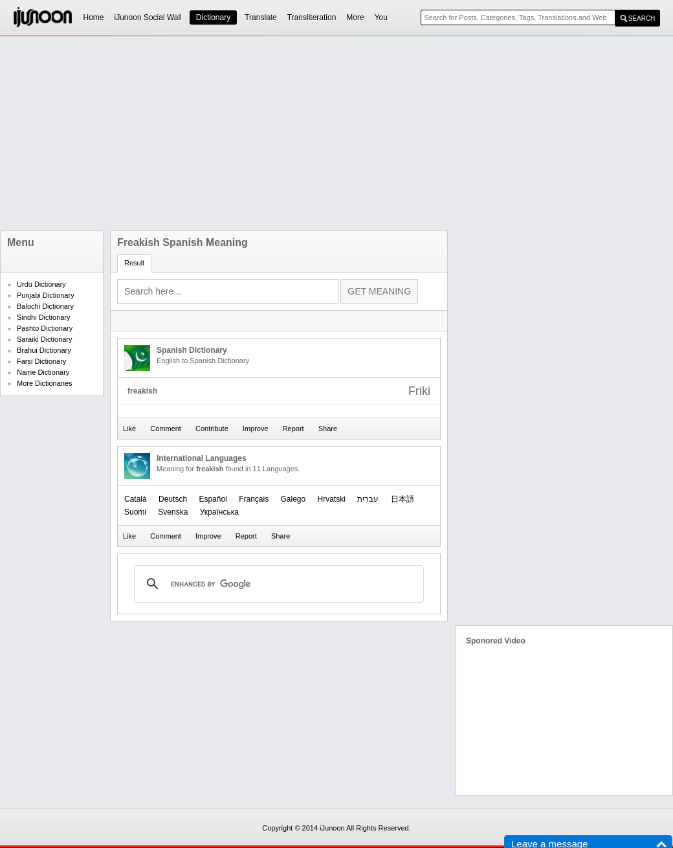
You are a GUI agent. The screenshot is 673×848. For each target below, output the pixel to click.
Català (135, 499)
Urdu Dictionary (41, 284)
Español (212, 499)
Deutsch (173, 499)
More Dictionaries (44, 383)
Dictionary (213, 17)
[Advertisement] (298, 133)
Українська (219, 512)
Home (93, 17)
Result (134, 263)
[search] (277, 584)
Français (254, 499)
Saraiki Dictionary (44, 339)
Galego (292, 499)
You (381, 17)
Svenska (173, 512)
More (355, 17)
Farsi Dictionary (41, 361)
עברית (368, 499)
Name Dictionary (43, 372)
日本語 (402, 499)
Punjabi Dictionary (45, 295)
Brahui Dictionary (44, 350)
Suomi (135, 512)
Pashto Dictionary (44, 328)
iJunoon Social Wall (148, 17)
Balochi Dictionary (45, 306)
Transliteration (311, 17)
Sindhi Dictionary (44, 317)
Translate (261, 17)
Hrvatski (332, 499)
